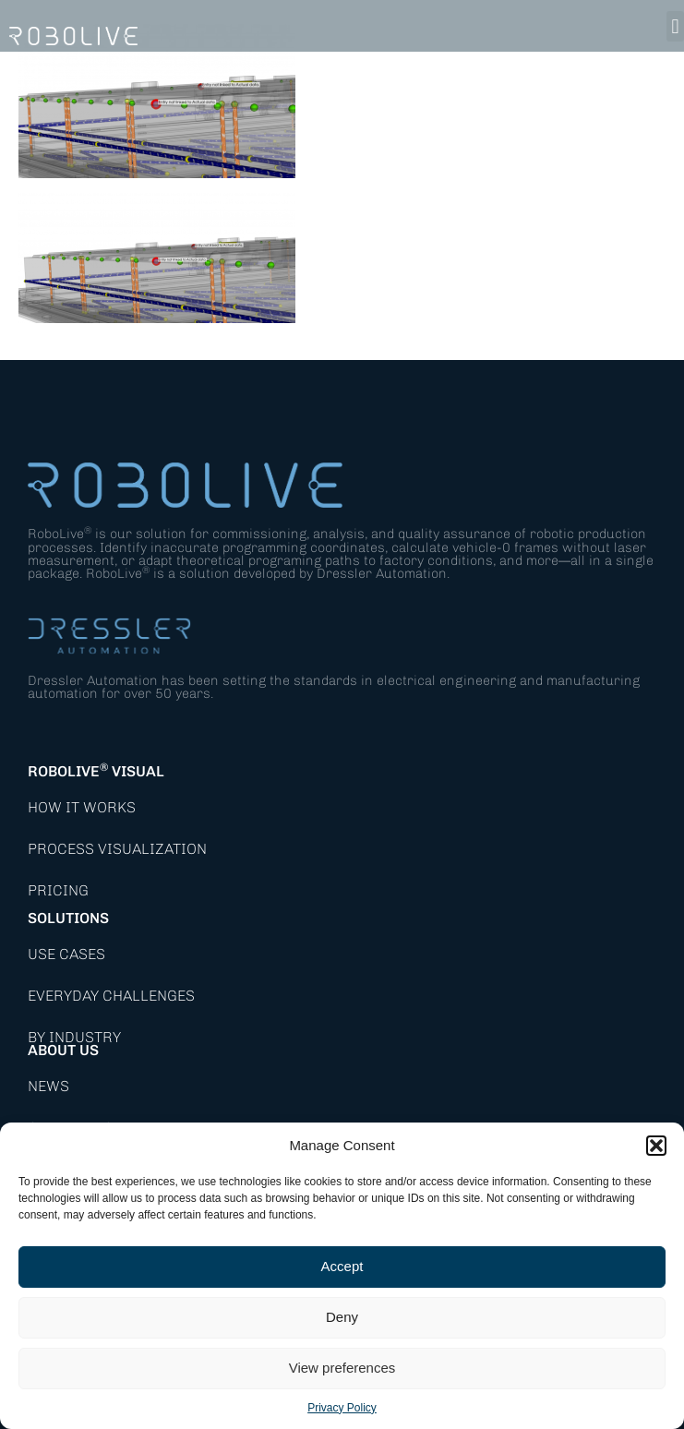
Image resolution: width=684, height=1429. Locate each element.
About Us (63, 1050)
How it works (82, 807)
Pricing (58, 890)
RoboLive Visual (96, 771)
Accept (342, 1266)
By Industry (74, 1037)
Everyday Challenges (111, 995)
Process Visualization (117, 849)
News (48, 1086)
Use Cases (66, 954)
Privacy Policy (342, 1407)
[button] (656, 1145)
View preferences (342, 1367)
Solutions (68, 918)
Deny (342, 1317)
